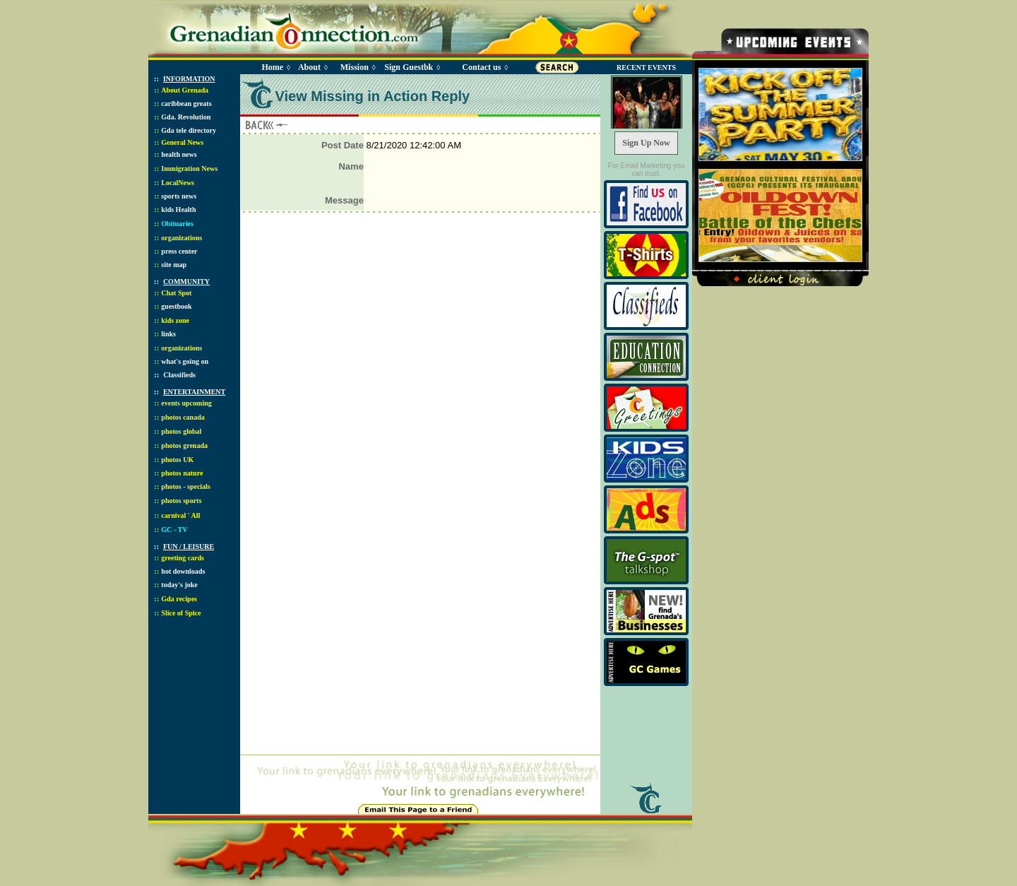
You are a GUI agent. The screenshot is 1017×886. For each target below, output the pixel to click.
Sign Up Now (646, 143)
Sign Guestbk (411, 67)
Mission (354, 67)
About (309, 67)
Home (272, 67)
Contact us (481, 67)
